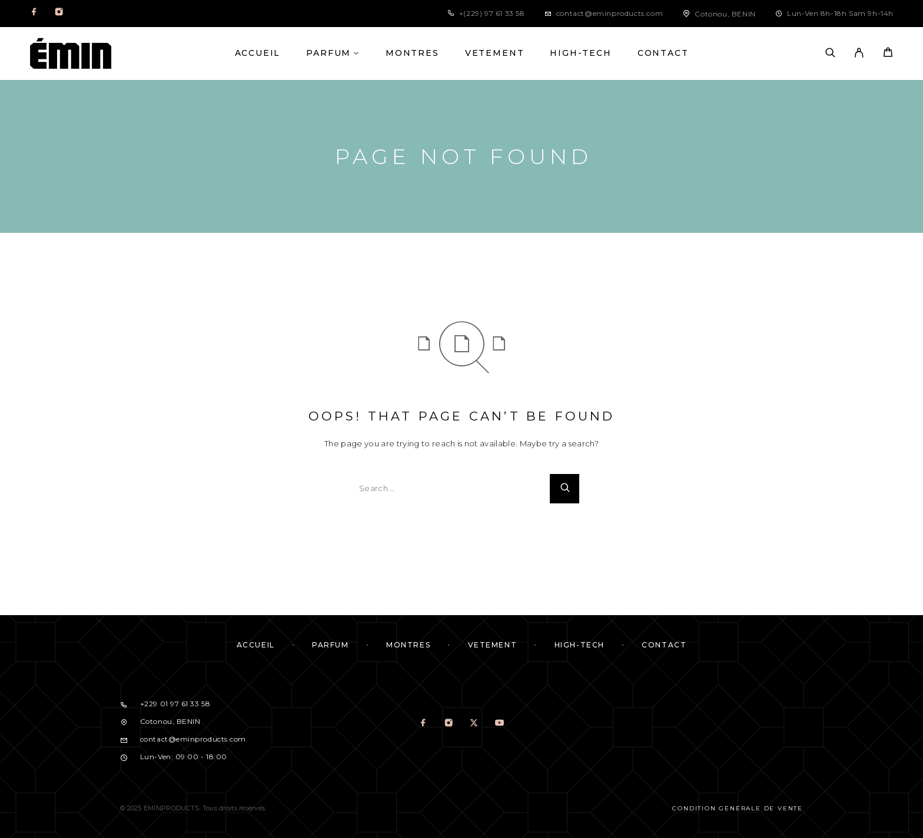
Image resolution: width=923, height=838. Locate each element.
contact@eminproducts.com (609, 13)
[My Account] (859, 53)
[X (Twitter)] (474, 723)
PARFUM (328, 53)
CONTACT (663, 53)
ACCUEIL (258, 53)
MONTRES (412, 53)
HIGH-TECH (580, 53)
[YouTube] (499, 723)
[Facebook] (34, 13)
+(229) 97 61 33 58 (492, 13)
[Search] (830, 53)
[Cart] (888, 53)
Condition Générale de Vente (737, 808)
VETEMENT (494, 53)
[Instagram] (59, 13)
